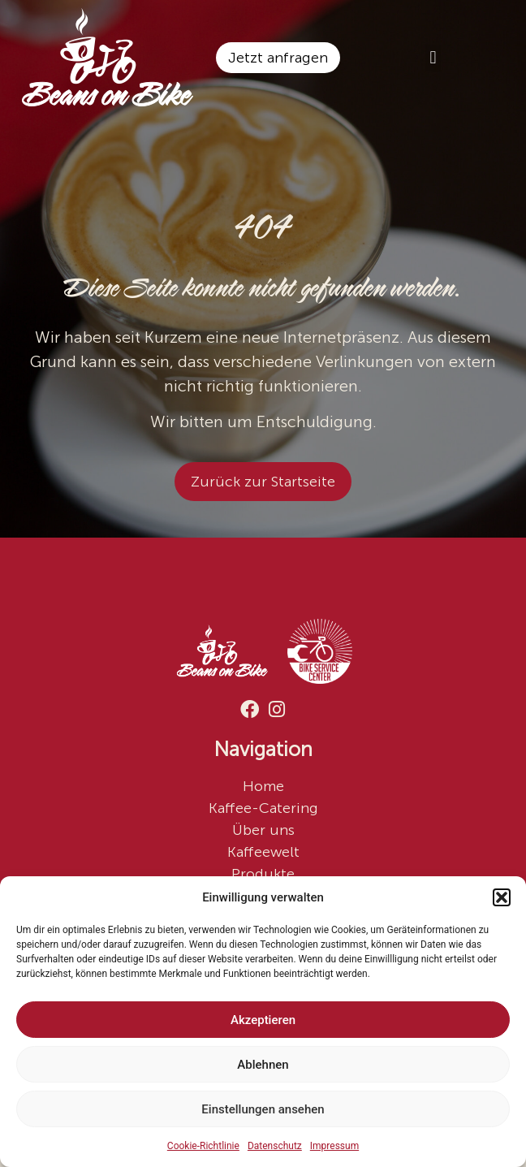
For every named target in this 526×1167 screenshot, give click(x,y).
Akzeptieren (263, 1020)
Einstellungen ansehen (262, 1109)
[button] (502, 897)
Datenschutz (275, 1146)
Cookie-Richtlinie (203, 1146)
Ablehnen (262, 1064)
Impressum (334, 1146)
